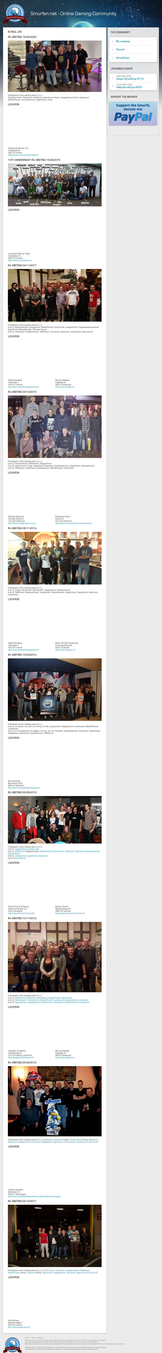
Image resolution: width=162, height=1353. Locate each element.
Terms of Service (37, 1338)
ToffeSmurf (69, 851)
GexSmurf (83, 1000)
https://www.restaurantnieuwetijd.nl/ (23, 155)
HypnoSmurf (32, 856)
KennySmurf (83, 1002)
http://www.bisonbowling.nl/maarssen (24, 788)
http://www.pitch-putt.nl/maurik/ (21, 913)
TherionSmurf (33, 1000)
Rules (27, 1338)
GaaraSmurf (80, 851)
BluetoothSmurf (92, 851)
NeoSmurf (35, 1142)
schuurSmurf (57, 1002)
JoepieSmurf (20, 856)
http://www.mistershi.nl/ (65, 650)
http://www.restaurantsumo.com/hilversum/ (73, 523)
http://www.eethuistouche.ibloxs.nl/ (70, 913)
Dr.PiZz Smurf (92, 1142)
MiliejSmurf (19, 998)
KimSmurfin (59, 851)
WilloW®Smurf (46, 851)
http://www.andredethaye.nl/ (20, 260)
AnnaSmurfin (33, 849)
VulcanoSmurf (76, 1140)
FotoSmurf (92, 1273)
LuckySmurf (59, 1000)
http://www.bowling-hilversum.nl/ (22, 523)
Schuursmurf (69, 1142)
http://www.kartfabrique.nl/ (19, 1327)
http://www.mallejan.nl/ (64, 387)
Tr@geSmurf (45, 1142)
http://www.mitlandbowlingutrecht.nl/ (23, 387)
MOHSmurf (20, 851)
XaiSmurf (31, 1273)
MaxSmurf (43, 856)
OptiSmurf (80, 1142)
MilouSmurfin (20, 1000)
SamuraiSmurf (19, 858)
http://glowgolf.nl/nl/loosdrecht (21, 1057)
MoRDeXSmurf (70, 1002)
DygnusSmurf (14, 854)
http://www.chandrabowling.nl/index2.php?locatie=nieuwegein (34, 1196)
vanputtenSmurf (34, 1002)
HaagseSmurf (21, 849)
